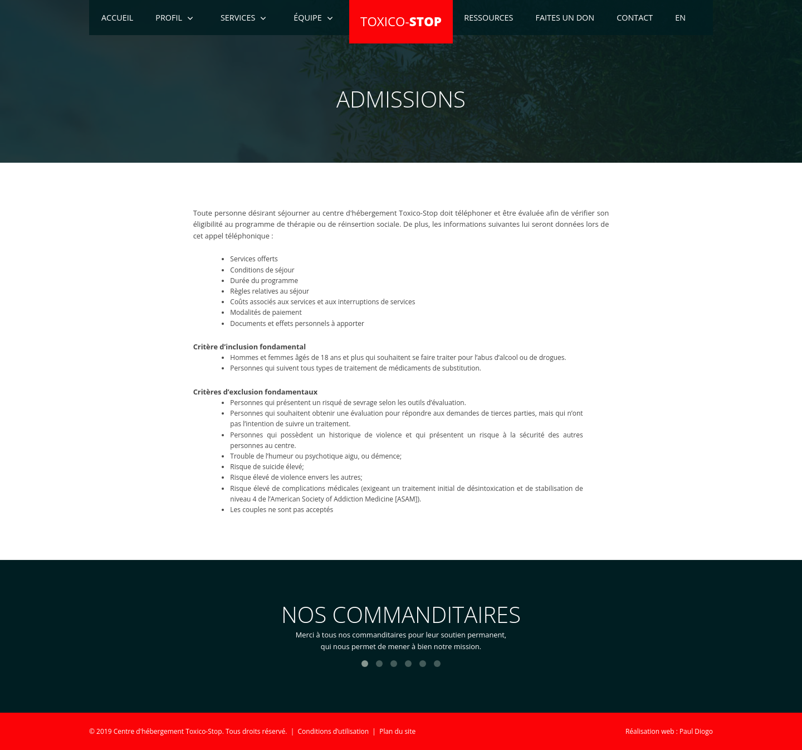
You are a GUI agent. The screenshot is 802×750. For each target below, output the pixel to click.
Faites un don (565, 17)
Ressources (488, 17)
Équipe (307, 17)
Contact (635, 17)
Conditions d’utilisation (333, 731)
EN (680, 17)
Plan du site (397, 731)
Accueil (117, 17)
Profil (168, 17)
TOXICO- (401, 21)
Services (238, 17)
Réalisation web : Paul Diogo (669, 731)
